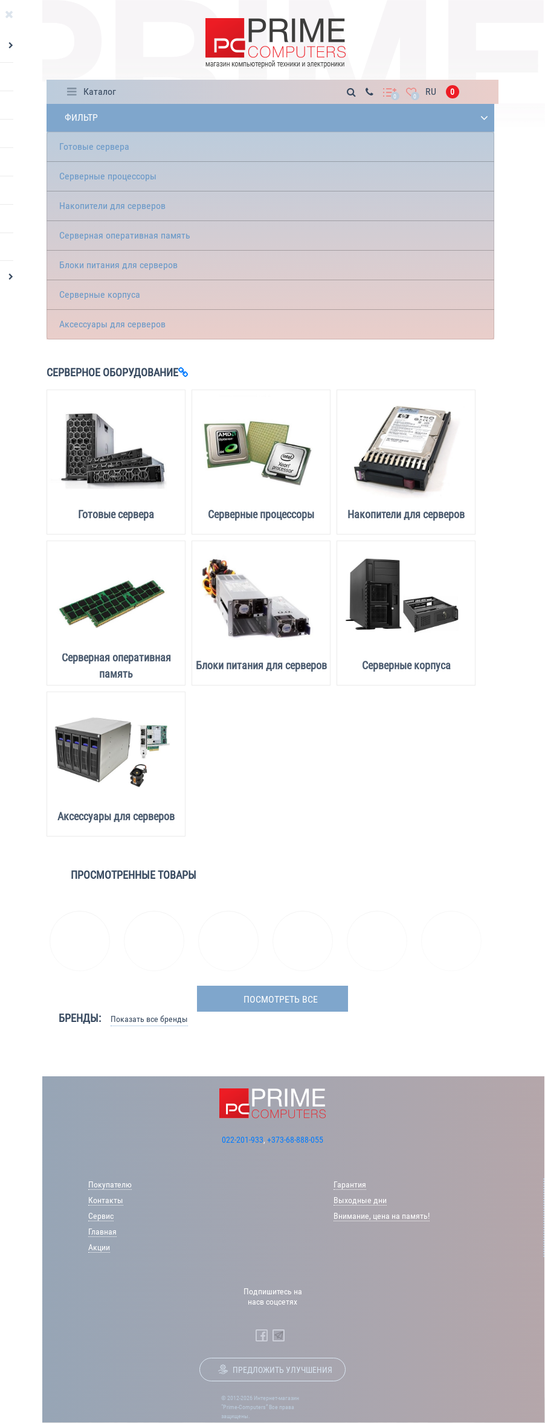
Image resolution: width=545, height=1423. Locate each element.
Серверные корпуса (99, 294)
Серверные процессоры (107, 176)
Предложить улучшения (282, 1370)
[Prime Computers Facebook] (262, 1335)
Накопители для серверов (112, 205)
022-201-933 (242, 1140)
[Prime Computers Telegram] (278, 1335)
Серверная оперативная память (124, 235)
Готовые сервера (94, 146)
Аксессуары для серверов (112, 324)
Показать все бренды (149, 1019)
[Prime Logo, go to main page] (275, 43)
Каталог (99, 91)
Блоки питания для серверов (118, 265)
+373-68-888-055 (295, 1140)
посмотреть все (280, 999)
